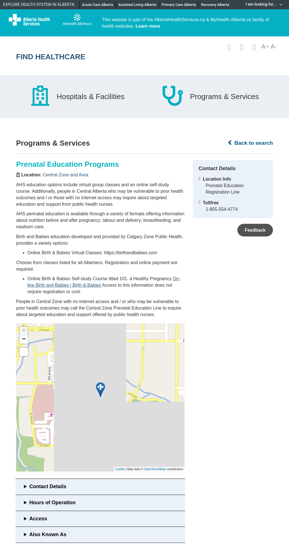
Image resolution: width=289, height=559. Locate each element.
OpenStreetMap (155, 469)
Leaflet (119, 469)
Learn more (148, 26)
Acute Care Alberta (97, 5)
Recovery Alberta (215, 5)
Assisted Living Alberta (137, 5)
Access (38, 518)
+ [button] (24, 331)
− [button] (24, 339)
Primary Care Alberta (179, 5)
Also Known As (47, 534)
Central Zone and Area (65, 174)
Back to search (250, 143)
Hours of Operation (52, 502)
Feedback (255, 230)
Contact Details (47, 486)
